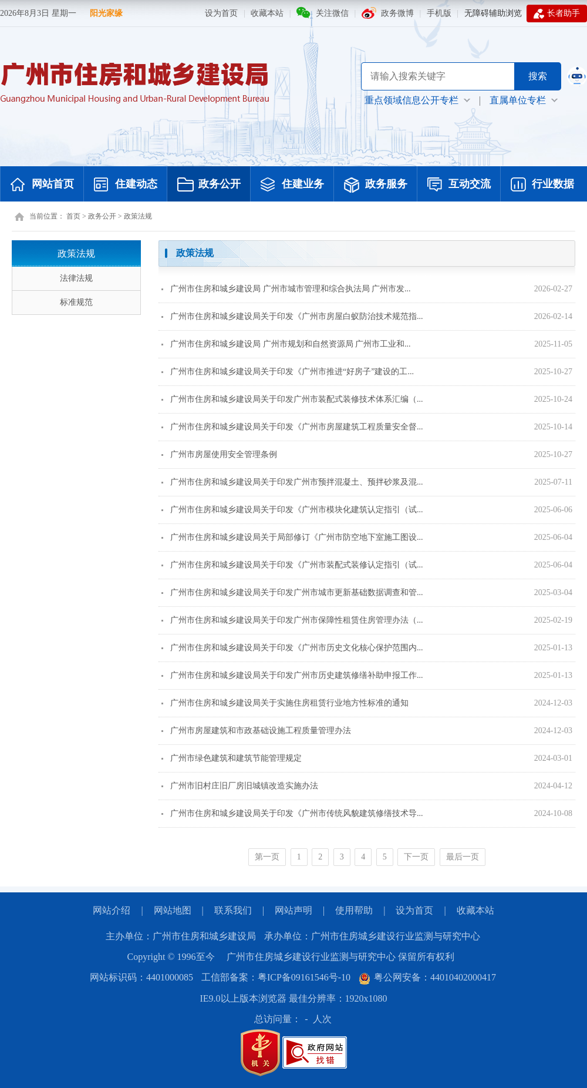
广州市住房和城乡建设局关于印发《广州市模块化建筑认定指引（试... (292, 509)
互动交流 (459, 185)
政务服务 (375, 185)
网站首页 (42, 185)
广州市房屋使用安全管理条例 (219, 454)
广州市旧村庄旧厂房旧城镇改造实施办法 (239, 785)
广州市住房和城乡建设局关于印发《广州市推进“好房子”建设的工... (287, 371)
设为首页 (221, 13)
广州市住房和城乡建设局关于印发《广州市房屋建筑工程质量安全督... (292, 426)
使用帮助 (354, 910)
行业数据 (542, 185)
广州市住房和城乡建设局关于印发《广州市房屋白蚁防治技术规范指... (292, 316)
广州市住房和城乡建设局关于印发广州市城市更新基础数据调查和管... (292, 592)
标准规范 (76, 302)
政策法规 (138, 216)
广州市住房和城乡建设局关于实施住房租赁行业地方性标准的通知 (285, 703)
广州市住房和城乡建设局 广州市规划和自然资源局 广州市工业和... (286, 344)
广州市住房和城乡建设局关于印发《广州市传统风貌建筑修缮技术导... (292, 813)
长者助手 (557, 13)
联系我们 (233, 910)
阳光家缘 (106, 13)
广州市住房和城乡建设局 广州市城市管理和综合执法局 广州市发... (286, 288)
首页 (73, 216)
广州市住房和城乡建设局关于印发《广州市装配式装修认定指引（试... (292, 564)
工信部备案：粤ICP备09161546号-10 (275, 977)
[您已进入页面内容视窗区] (366, 557)
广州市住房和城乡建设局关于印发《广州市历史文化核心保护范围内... (292, 647)
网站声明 (293, 910)
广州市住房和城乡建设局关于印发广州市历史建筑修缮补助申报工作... (292, 675)
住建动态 (125, 185)
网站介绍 (111, 910)
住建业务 (292, 185)
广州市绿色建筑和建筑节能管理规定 (231, 758)
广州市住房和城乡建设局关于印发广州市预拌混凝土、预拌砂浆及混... (292, 482)
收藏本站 (267, 13)
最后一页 (462, 856)
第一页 (267, 856)
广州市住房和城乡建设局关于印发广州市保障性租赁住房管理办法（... (292, 620)
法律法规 (76, 278)
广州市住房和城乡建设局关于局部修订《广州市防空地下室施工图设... (292, 537)
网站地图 (172, 910)
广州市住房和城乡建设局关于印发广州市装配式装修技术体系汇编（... (292, 399)
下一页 (416, 856)
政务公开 (209, 185)
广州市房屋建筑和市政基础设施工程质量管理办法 (256, 730)
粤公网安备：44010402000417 (427, 977)
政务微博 (397, 13)
